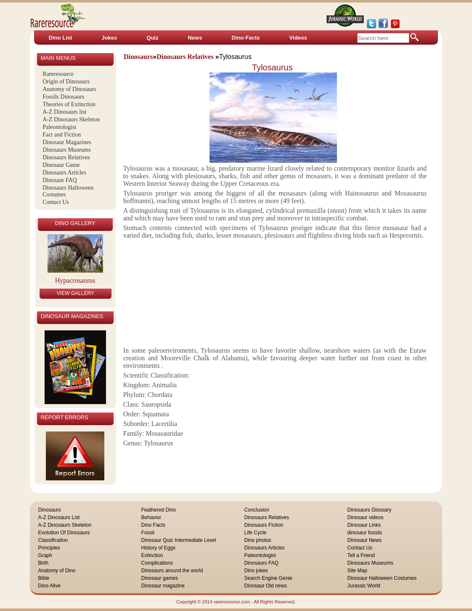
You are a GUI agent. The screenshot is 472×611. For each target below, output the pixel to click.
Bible (44, 578)
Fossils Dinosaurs (63, 97)
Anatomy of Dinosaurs (69, 89)
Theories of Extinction (68, 104)
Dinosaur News (364, 540)
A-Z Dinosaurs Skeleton (71, 119)
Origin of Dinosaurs (66, 81)
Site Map (357, 570)
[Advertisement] (273, 292)
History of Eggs (158, 548)
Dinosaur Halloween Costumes (382, 578)
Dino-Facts (245, 38)
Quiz (152, 38)
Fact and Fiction (61, 134)
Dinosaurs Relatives (66, 157)
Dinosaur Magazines (66, 142)
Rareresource (58, 74)
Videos (298, 38)
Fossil (147, 533)
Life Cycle (255, 533)
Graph (45, 555)
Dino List (60, 38)
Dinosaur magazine (163, 586)
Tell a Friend (361, 555)
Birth (43, 563)
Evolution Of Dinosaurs (64, 533)
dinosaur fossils (364, 533)
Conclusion (256, 510)
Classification (53, 540)
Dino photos (257, 540)
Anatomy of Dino (57, 570)
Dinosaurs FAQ (261, 563)
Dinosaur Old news (265, 586)
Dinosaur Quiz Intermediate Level (178, 540)
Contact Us (55, 202)
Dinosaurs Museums (66, 150)
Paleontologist (59, 127)
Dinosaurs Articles (64, 172)
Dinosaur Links (364, 525)
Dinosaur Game (61, 165)
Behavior (151, 517)
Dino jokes (256, 570)
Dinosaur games (159, 578)
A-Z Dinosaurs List (59, 517)
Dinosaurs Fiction (264, 525)
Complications (157, 563)
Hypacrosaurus (75, 280)
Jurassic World (363, 586)
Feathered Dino (158, 510)
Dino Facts (153, 525)
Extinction (152, 555)
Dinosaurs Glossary (369, 510)
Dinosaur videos (365, 517)
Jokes (109, 38)
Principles (49, 548)
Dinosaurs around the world (172, 570)
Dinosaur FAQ (59, 180)
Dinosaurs (49, 510)
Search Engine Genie (268, 578)
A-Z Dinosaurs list (64, 112)
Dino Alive (49, 586)
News (195, 38)
